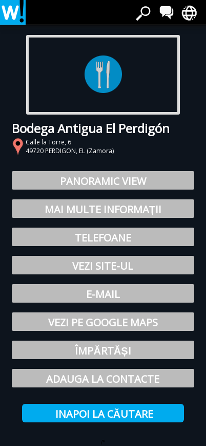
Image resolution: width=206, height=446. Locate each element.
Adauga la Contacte (102, 379)
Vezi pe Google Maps (103, 322)
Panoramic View (103, 181)
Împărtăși (103, 351)
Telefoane (103, 238)
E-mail (103, 294)
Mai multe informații (103, 209)
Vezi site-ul (102, 266)
